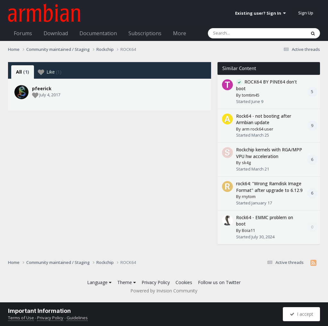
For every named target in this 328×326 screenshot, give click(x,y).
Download (56, 33)
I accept (301, 314)
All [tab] (22, 72)
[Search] (240, 33)
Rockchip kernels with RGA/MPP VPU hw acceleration (269, 153)
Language (99, 282)
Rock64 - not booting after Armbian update (263, 119)
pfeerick (42, 88)
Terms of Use (21, 318)
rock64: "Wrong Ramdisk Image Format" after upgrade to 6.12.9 (269, 186)
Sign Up (305, 13)
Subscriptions (144, 33)
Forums (23, 33)
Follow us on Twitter (219, 282)
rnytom (249, 196)
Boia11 (248, 230)
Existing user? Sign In (260, 13)
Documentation (98, 33)
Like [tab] (50, 72)
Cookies (184, 282)
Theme (126, 282)
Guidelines (77, 318)
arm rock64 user (257, 129)
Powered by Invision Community (163, 291)
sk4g (246, 162)
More (179, 33)
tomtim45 (250, 95)
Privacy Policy (156, 282)
